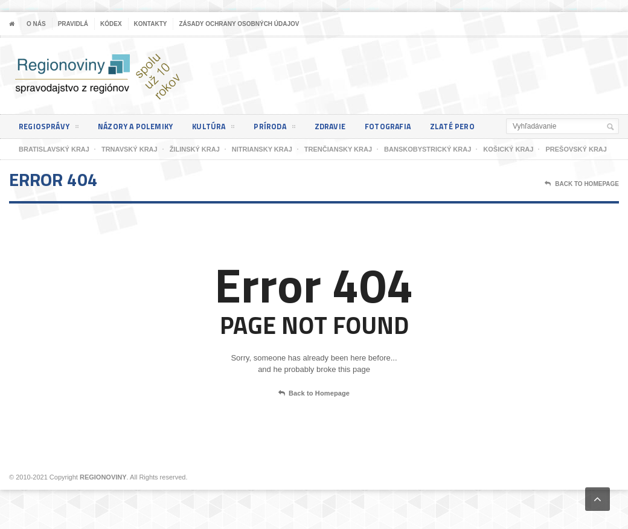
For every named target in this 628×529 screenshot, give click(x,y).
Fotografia (403, 126)
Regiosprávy (50, 128)
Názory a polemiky (141, 126)
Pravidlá (73, 24)
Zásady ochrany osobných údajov (239, 24)
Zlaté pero (470, 126)
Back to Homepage (314, 394)
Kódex (111, 24)
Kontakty (150, 24)
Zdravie (342, 126)
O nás (36, 24)
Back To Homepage (582, 184)
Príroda (285, 128)
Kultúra (222, 128)
